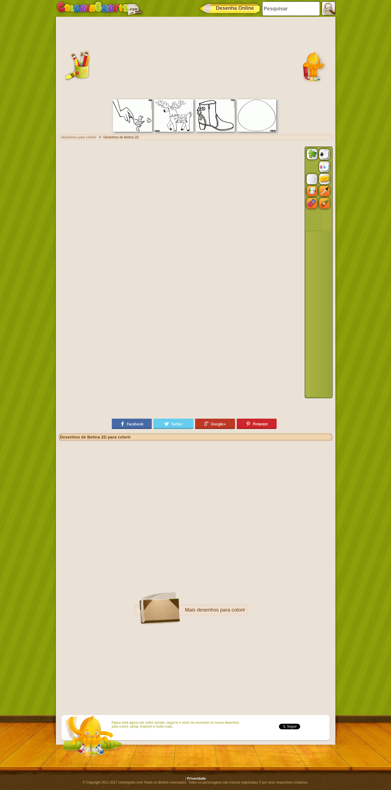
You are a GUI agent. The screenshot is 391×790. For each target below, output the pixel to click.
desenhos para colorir (221, 610)
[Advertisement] (195, 57)
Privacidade (196, 778)
